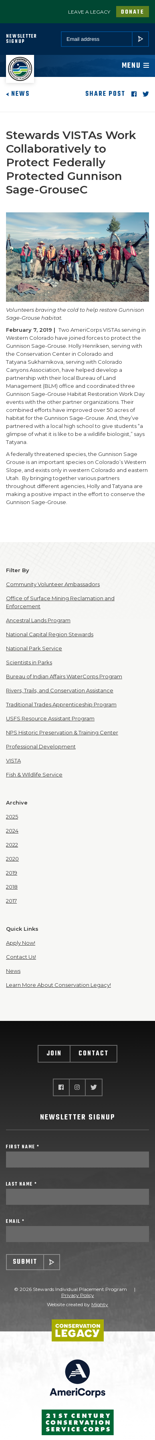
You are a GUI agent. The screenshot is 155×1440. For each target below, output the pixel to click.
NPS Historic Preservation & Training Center (62, 732)
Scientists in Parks (29, 662)
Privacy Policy (77, 1295)
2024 (12, 830)
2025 (12, 816)
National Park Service (34, 648)
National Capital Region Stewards (49, 634)
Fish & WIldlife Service (34, 774)
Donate (132, 12)
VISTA (13, 760)
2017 (11, 900)
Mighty (99, 1304)
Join (54, 1054)
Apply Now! (20, 943)
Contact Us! (21, 957)
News (18, 94)
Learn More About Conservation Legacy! (58, 985)
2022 (12, 844)
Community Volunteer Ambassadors (53, 584)
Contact (94, 1054)
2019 (11, 872)
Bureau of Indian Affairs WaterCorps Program (64, 676)
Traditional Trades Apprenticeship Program (61, 704)
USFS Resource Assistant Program (50, 718)
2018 (12, 886)
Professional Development (41, 746)
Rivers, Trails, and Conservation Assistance (59, 690)
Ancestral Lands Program (38, 620)
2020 (12, 858)
